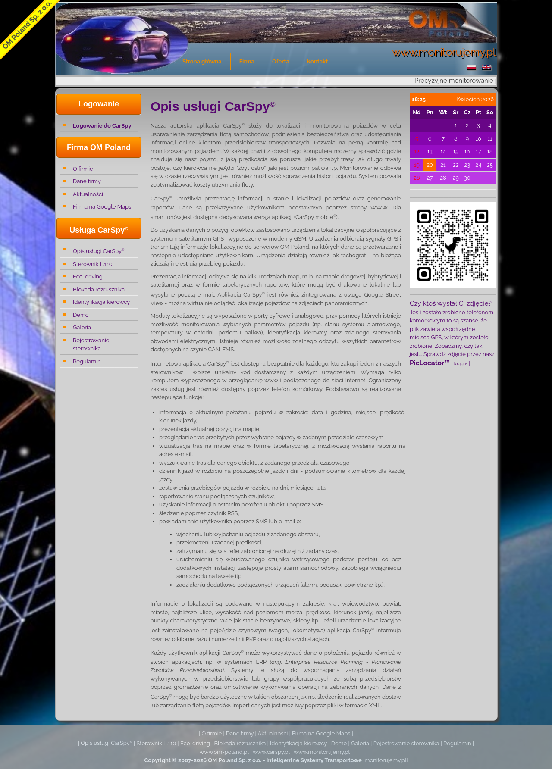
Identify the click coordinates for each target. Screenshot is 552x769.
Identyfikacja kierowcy (101, 302)
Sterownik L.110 (93, 264)
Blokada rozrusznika (99, 289)
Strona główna (202, 61)
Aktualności (88, 194)
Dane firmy (87, 181)
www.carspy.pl (271, 752)
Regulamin (87, 361)
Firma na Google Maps (102, 206)
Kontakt (317, 61)
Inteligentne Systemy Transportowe (314, 760)
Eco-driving (88, 276)
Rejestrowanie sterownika (91, 344)
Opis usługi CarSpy (98, 250)
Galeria (82, 327)
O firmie (83, 169)
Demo (81, 315)
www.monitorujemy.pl (322, 752)
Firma (246, 61)
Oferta (280, 61)
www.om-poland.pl (224, 752)
